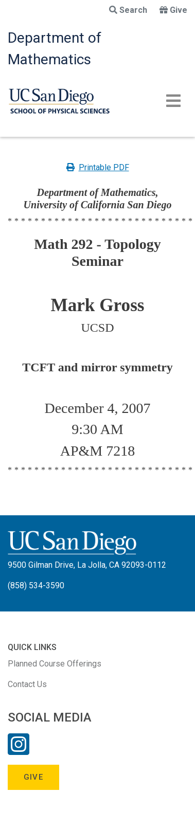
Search (128, 10)
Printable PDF (97, 167)
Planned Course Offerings (54, 664)
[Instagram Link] (18, 751)
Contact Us (27, 684)
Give (173, 10)
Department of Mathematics (54, 48)
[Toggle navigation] (173, 101)
